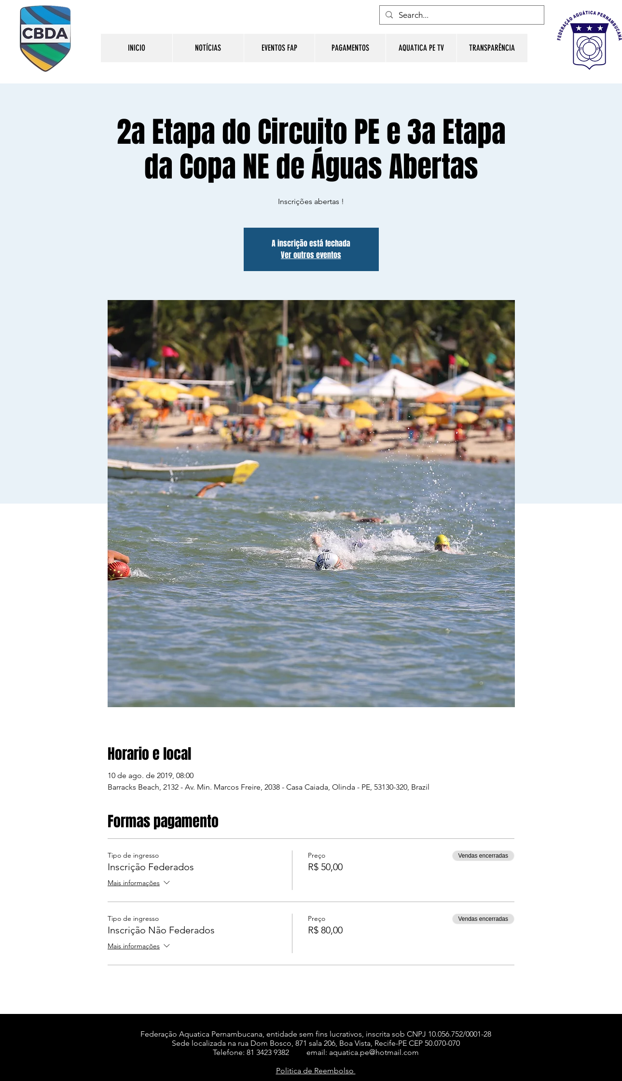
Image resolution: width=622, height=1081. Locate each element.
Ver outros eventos (311, 254)
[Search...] (461, 15)
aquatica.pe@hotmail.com (374, 1052)
